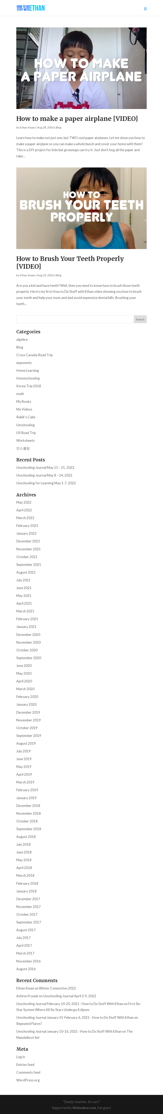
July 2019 (23, 751)
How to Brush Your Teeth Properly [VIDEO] (70, 262)
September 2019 (28, 736)
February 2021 (27, 619)
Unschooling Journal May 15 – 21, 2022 (45, 467)
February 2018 (27, 883)
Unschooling (25, 425)
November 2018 (28, 813)
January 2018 (26, 891)
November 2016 (28, 961)
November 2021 (28, 549)
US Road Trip (26, 433)
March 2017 (25, 953)
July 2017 (23, 938)
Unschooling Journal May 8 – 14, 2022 (44, 475)
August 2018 (26, 837)
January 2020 (26, 704)
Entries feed (25, 1064)
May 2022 (23, 502)
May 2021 (23, 595)
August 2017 (26, 930)
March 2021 (25, 611)
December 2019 (28, 712)
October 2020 (27, 650)
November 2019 (28, 720)
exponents (24, 363)
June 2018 (24, 852)
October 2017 (27, 914)
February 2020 (27, 697)
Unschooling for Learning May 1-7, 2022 (46, 483)
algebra (22, 339)
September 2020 (28, 658)
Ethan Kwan (27, 127)
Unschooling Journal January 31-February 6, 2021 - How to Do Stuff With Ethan (75, 1017)
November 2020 (28, 642)
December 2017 (28, 899)
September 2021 (28, 564)
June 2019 (24, 759)
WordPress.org (28, 1080)
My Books (23, 401)
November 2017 (28, 907)
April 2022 (24, 510)
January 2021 (26, 627)
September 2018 (28, 829)
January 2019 (26, 798)
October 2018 (27, 821)
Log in (20, 1057)
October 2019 (27, 728)
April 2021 (24, 603)
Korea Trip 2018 (28, 386)
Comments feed (28, 1072)
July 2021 (23, 580)
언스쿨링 (23, 448)
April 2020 (24, 681)
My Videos (24, 409)
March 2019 (25, 782)
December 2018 (28, 806)
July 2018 (23, 844)
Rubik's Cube (25, 417)
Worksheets (25, 440)
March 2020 (25, 689)
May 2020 (23, 673)
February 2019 (27, 790)
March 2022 (25, 518)
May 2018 (23, 860)
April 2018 (24, 868)
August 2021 (26, 572)
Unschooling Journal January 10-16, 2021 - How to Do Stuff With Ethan (69, 1031)
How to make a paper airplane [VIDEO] (77, 119)
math (20, 394)
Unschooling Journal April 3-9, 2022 (69, 996)
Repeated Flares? (29, 1024)
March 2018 (25, 875)
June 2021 (24, 588)
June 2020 (24, 666)
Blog (58, 127)
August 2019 (26, 743)
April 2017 (24, 945)
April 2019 (24, 774)
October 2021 (27, 557)
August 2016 (26, 969)
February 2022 (27, 525)
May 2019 (23, 767)
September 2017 (28, 922)
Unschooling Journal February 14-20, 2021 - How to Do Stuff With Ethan (69, 1004)
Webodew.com (84, 1108)
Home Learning (27, 370)
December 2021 (28, 541)
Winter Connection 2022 (57, 988)
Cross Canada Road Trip (34, 355)
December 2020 (28, 634)
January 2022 (26, 533)
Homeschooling (28, 378)
